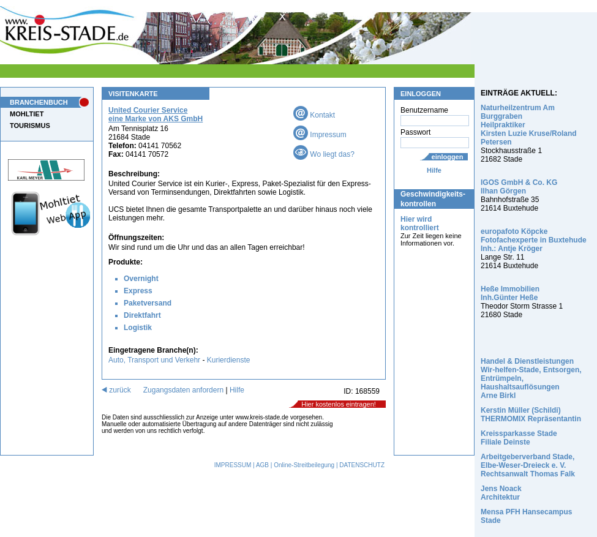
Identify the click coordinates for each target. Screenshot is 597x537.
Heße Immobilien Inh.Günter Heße (510, 293)
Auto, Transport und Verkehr (154, 360)
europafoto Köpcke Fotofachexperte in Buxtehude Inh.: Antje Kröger (534, 240)
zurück (116, 390)
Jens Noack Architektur (501, 492)
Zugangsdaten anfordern (183, 390)
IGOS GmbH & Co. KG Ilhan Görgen (519, 186)
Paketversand (147, 303)
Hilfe (434, 170)
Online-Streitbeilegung (304, 465)
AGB (262, 465)
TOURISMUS (30, 125)
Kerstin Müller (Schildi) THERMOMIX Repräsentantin (531, 414)
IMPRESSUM (233, 465)
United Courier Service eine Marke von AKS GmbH (155, 114)
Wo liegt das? (324, 154)
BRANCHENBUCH (39, 102)
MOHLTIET (26, 114)
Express (138, 291)
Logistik (138, 327)
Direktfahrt (142, 315)
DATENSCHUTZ (362, 465)
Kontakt (314, 115)
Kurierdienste (228, 360)
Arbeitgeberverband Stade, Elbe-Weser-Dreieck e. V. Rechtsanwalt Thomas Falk (528, 465)
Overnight (141, 278)
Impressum (320, 134)
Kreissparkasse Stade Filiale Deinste (519, 437)
